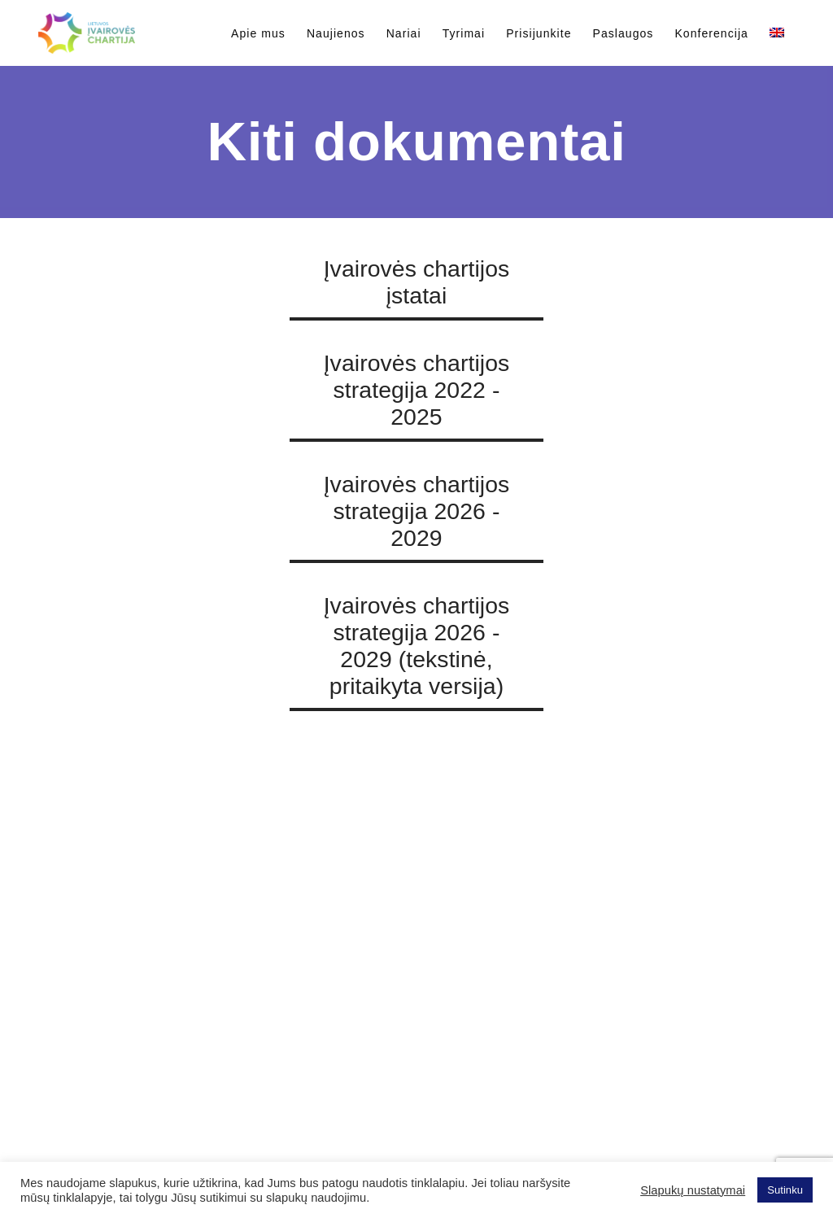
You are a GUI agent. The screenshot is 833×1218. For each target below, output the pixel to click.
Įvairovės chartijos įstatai (417, 281)
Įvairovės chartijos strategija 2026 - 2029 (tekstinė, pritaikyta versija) (417, 645)
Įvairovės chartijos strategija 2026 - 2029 (417, 511)
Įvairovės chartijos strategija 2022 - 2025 (417, 390)
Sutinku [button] (785, 1190)
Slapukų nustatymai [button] (692, 1190)
